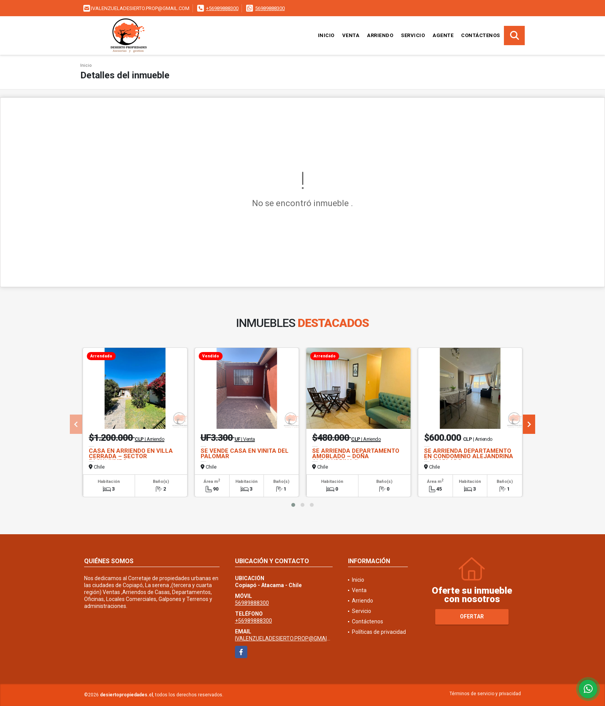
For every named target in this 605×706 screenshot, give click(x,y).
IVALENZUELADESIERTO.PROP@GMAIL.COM (289, 638)
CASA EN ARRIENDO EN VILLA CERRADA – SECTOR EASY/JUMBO (131, 456)
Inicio (326, 35)
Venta (351, 35)
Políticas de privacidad (379, 632)
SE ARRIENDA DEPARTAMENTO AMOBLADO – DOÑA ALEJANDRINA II (355, 456)
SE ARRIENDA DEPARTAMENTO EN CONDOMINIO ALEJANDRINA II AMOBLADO (468, 456)
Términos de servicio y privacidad (485, 693)
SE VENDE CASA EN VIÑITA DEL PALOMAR (245, 453)
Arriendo (380, 35)
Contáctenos (480, 35)
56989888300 (270, 8)
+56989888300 (222, 8)
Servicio (413, 35)
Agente (443, 35)
